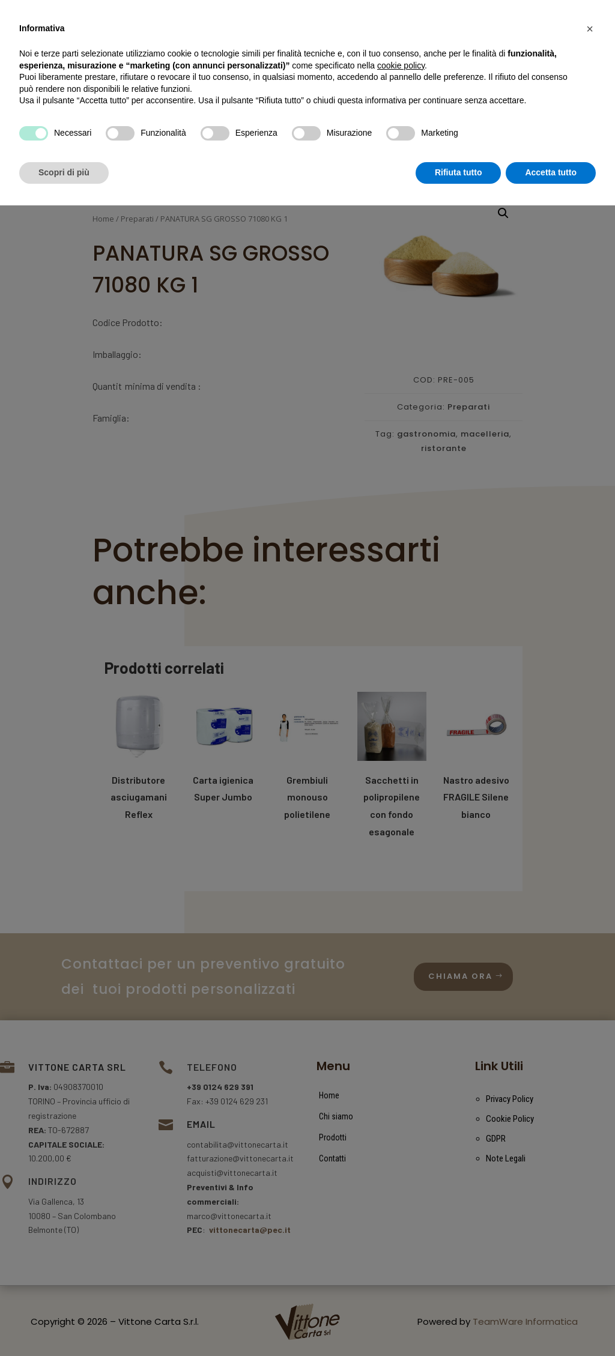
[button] (589, 1179)
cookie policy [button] (401, 1216)
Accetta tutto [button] (551, 1323)
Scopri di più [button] (63, 1323)
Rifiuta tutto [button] (458, 1323)
